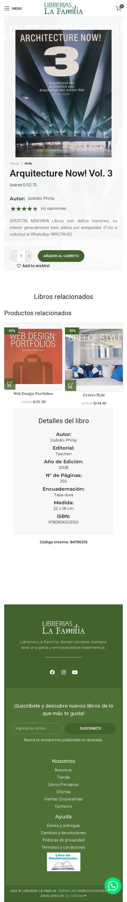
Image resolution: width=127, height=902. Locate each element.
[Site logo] (63, 8)
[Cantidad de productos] (21, 256)
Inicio (14, 163)
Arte (28, 163)
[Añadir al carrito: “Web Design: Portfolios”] (9, 384)
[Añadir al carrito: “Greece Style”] (70, 385)
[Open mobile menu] (13, 8)
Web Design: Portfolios (33, 393)
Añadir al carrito (61, 256)
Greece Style (94, 395)
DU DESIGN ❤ (75, 896)
